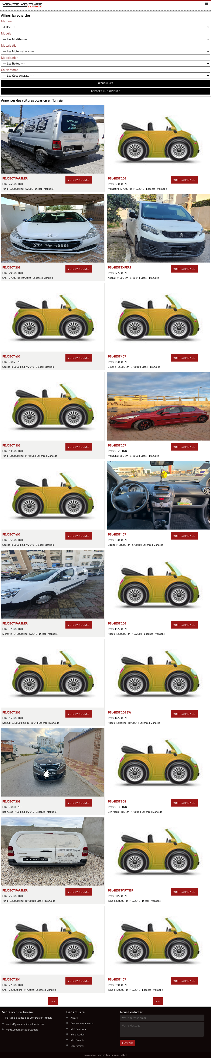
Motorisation (9, 45)
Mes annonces (78, 1029)
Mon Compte (77, 1040)
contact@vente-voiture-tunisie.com (25, 1024)
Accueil (74, 1018)
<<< (53, 1001)
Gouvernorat (9, 69)
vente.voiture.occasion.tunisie (22, 1030)
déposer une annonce (105, 91)
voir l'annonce (79, 180)
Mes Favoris (77, 1046)
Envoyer (127, 1043)
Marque (6, 21)
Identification (77, 1034)
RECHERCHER (105, 83)
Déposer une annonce (82, 1023)
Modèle (6, 33)
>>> (158, 1001)
